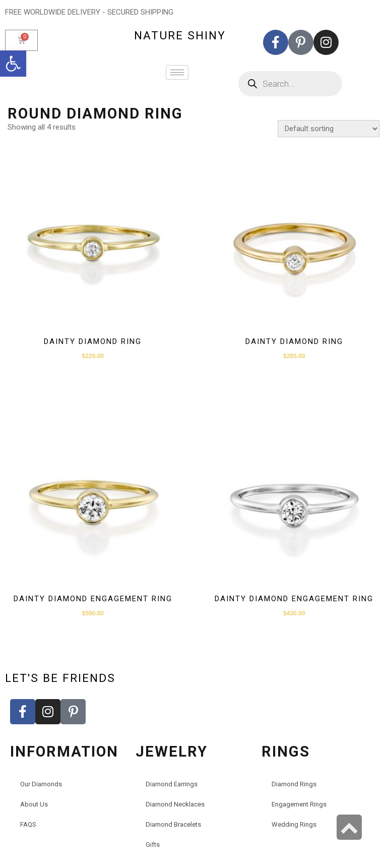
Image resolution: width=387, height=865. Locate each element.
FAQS (28, 824)
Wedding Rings (294, 824)
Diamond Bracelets (173, 824)
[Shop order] (328, 128)
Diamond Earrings (172, 784)
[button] (13, 63)
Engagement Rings (299, 804)
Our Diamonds (41, 784)
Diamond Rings (294, 784)
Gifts (153, 844)
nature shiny (180, 35)
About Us (34, 804)
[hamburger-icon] (177, 72)
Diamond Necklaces (175, 804)
